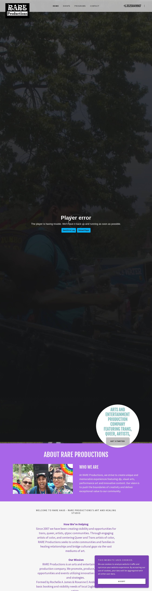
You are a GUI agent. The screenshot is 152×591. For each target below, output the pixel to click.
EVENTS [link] (66, 6)
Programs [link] (80, 6)
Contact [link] (94, 6)
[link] (26, 4)
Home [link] (56, 6)
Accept (121, 581)
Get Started (117, 441)
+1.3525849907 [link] (132, 6)
